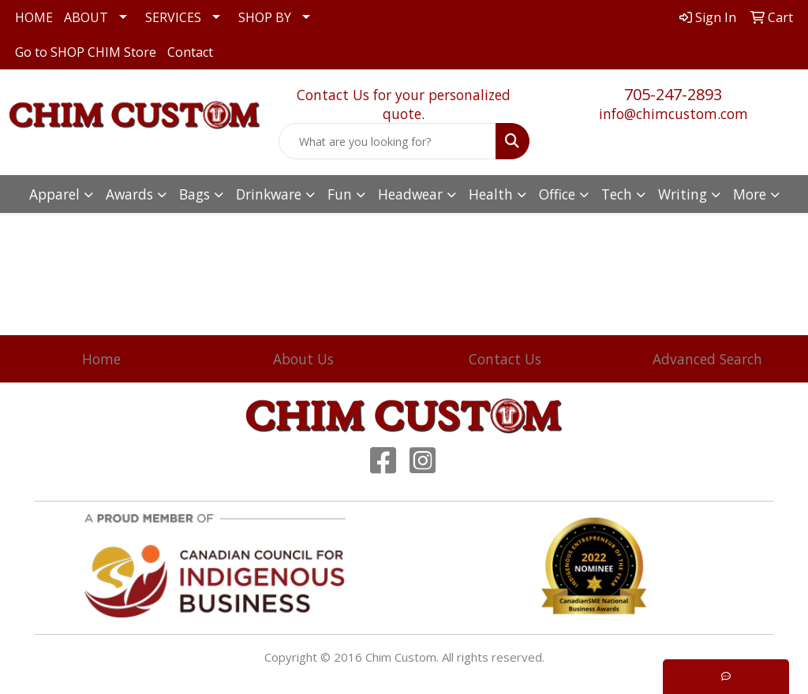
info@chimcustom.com (673, 113)
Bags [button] (194, 194)
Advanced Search (707, 358)
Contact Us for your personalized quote (404, 104)
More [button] (749, 194)
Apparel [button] (54, 194)
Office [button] (557, 194)
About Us (303, 358)
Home (101, 358)
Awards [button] (129, 194)
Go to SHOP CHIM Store (85, 52)
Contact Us (505, 358)
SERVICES (173, 17)
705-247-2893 (673, 94)
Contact (190, 52)
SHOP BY (264, 17)
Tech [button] (616, 194)
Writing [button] (682, 194)
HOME (34, 17)
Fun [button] (339, 194)
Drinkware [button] (268, 194)
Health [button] (491, 194)
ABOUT (86, 17)
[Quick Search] (387, 141)
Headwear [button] (410, 194)
